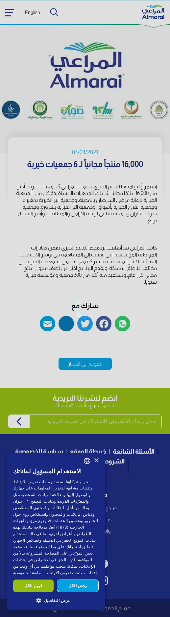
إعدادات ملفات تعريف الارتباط (71, 573)
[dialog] (56, 531)
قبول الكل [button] (33, 585)
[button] (56, 600)
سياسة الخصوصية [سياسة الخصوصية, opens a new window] (28, 573)
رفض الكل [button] (77, 585)
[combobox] (87, 461)
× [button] (96, 460)
